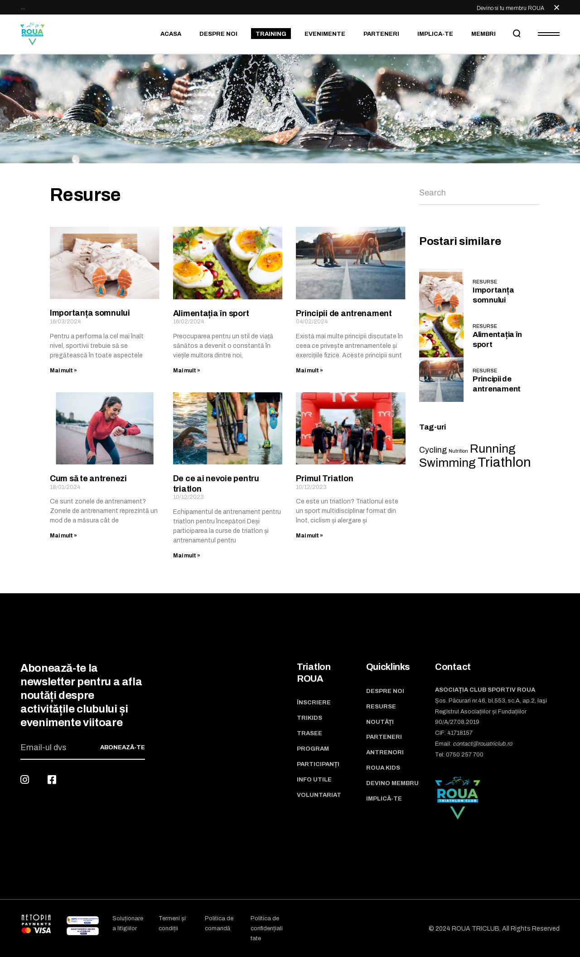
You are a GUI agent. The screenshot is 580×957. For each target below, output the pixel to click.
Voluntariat (319, 795)
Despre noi (385, 691)
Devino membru (392, 783)
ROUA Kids (383, 768)
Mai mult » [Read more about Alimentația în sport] (186, 370)
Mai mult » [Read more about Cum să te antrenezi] (63, 535)
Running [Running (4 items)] (493, 448)
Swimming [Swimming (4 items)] (447, 462)
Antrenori (385, 752)
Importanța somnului (90, 312)
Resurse (485, 281)
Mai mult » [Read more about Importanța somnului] (63, 370)
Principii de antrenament (344, 313)
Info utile (314, 779)
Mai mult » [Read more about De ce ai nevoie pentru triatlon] (186, 555)
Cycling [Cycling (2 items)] (433, 449)
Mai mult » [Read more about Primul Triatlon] (309, 535)
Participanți (318, 764)
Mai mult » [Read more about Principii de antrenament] (309, 370)
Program (313, 749)
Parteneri (384, 737)
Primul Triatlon (324, 478)
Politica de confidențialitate (267, 928)
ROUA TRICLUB (475, 928)
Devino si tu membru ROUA (510, 8)
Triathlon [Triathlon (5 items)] (504, 462)
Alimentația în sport (211, 313)
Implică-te (384, 799)
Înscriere (314, 702)
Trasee (309, 733)
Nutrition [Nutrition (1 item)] (458, 451)
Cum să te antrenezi (88, 478)
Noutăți (380, 722)
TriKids (309, 718)
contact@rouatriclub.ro (482, 744)
